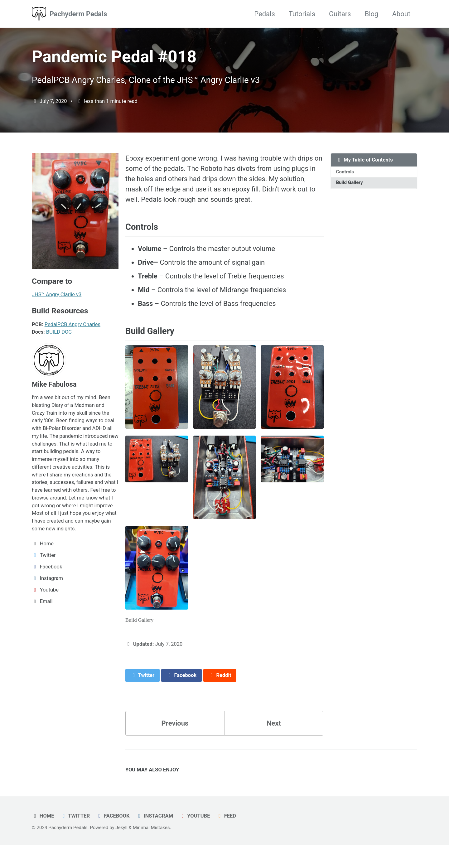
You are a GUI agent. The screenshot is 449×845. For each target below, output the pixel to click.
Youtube (195, 816)
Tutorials (302, 14)
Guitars (340, 14)
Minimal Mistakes (151, 827)
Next (274, 723)
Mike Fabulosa (54, 384)
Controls (345, 172)
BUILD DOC (59, 332)
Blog (371, 14)
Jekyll (121, 827)
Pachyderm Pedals (78, 14)
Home (43, 816)
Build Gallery (349, 182)
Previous (175, 723)
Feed (226, 816)
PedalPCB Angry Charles (72, 324)
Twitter (75, 816)
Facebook (113, 816)
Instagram (154, 816)
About (401, 14)
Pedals (264, 14)
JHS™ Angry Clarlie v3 (56, 294)
